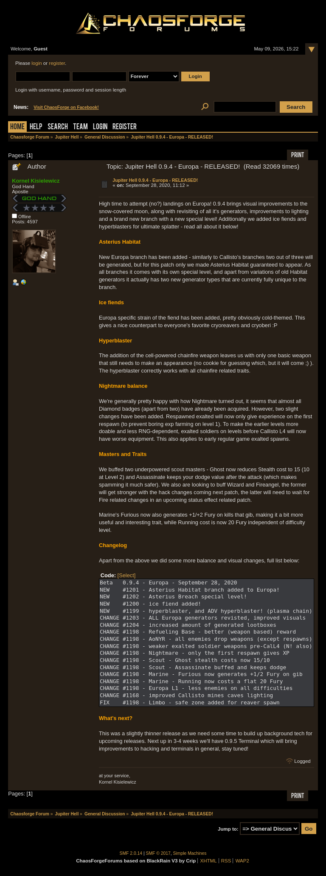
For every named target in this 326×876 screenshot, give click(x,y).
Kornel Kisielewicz (35, 181)
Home (17, 127)
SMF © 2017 (158, 853)
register (57, 63)
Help (36, 127)
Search (58, 127)
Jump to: (228, 829)
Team (80, 127)
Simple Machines (190, 853)
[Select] (127, 575)
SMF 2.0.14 (131, 853)
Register (124, 127)
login (36, 63)
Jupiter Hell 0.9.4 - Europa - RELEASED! (155, 180)
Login (100, 127)
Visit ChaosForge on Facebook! (66, 107)
